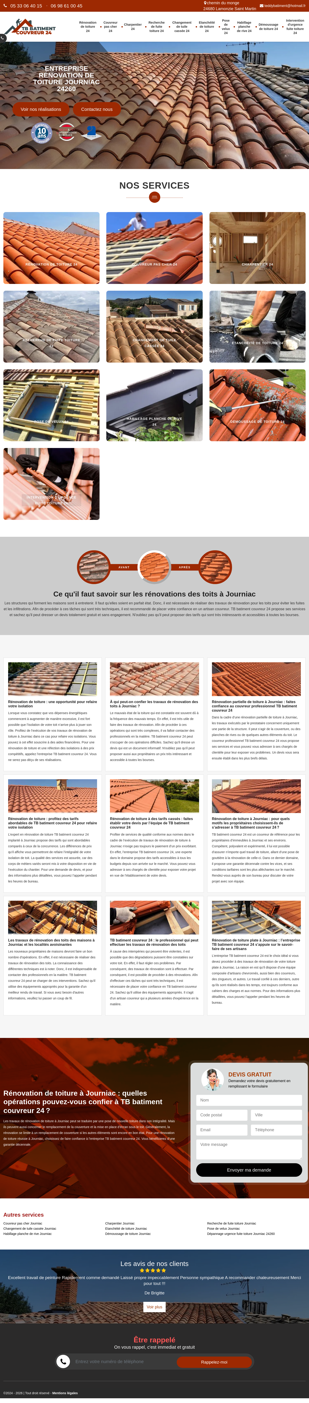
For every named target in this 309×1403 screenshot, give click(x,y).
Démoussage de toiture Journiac (128, 1234)
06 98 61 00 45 (66, 5)
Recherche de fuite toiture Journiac (231, 1223)
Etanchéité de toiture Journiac (126, 1228)
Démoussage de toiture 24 (268, 26)
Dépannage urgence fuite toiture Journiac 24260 (241, 1234)
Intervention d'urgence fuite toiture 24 (295, 27)
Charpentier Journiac (120, 1223)
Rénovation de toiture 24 (87, 26)
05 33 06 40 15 (26, 5)
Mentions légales (65, 1393)
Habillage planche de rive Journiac (27, 1234)
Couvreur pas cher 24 (110, 26)
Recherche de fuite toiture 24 (157, 26)
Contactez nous (97, 109)
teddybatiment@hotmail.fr (283, 6)
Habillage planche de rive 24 (244, 26)
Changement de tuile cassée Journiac (29, 1228)
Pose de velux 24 (226, 27)
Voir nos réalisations (41, 109)
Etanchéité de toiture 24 (207, 26)
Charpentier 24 (133, 26)
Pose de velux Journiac (223, 1228)
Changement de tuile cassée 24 (181, 26)
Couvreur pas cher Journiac (22, 1223)
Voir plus (154, 1307)
